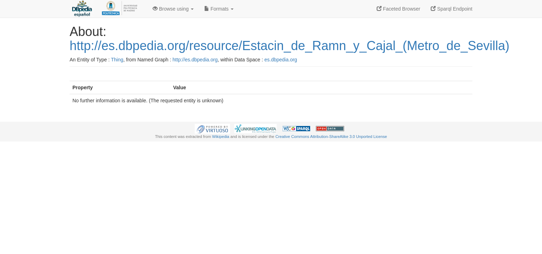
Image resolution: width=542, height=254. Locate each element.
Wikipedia (220, 136)
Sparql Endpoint (451, 9)
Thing (117, 59)
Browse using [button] (173, 9)
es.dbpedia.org (280, 59)
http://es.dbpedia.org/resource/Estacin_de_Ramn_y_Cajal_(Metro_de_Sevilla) (289, 45)
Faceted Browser (398, 9)
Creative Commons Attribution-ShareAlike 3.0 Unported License (331, 136)
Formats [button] (219, 9)
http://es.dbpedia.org (195, 59)
